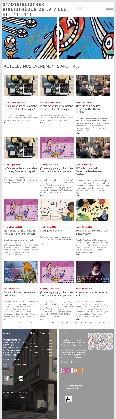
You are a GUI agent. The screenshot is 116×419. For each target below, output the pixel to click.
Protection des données (22, 395)
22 (95, 322)
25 (108, 322)
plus (5, 123)
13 (53, 322)
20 (85, 322)
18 (76, 322)
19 (81, 322)
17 (71, 322)
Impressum (8, 392)
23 (99, 322)
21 (90, 322)
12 (48, 322)
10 (39, 322)
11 (44, 322)
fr (79, 8)
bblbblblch (11, 359)
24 (104, 322)
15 (62, 322)
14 (58, 322)
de (84, 8)
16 (67, 322)
